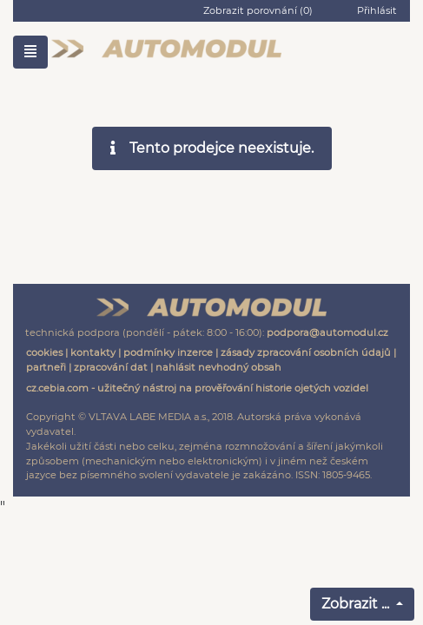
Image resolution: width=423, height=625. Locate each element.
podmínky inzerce (168, 352)
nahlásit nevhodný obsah (218, 367)
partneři (46, 367)
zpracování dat (111, 367)
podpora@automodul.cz (327, 332)
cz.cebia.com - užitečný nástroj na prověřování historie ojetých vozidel (197, 388)
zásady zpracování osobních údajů (306, 352)
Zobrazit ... (357, 603)
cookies (44, 352)
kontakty (93, 352)
